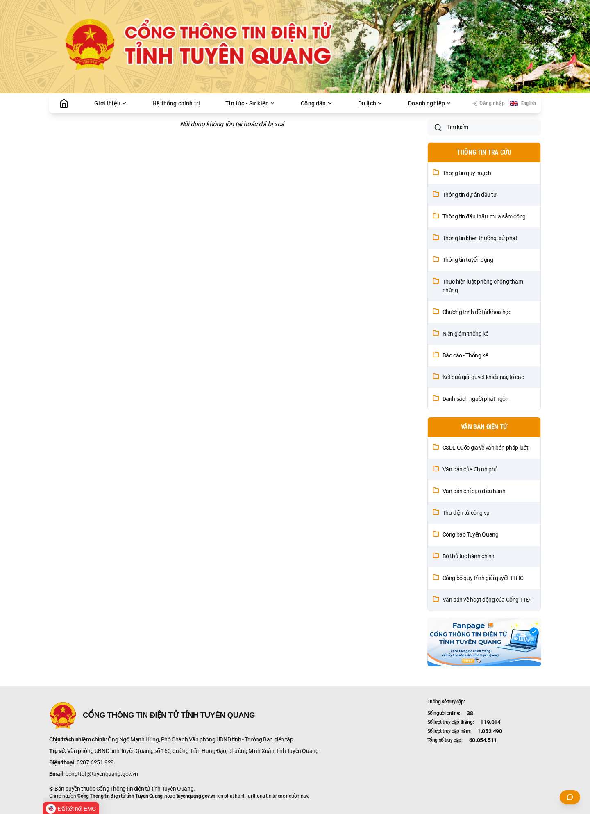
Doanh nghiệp (430, 103)
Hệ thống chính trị (176, 103)
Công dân (316, 103)
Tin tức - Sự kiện (250, 103)
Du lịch (370, 103)
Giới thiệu (110, 103)
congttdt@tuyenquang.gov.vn (102, 774)
